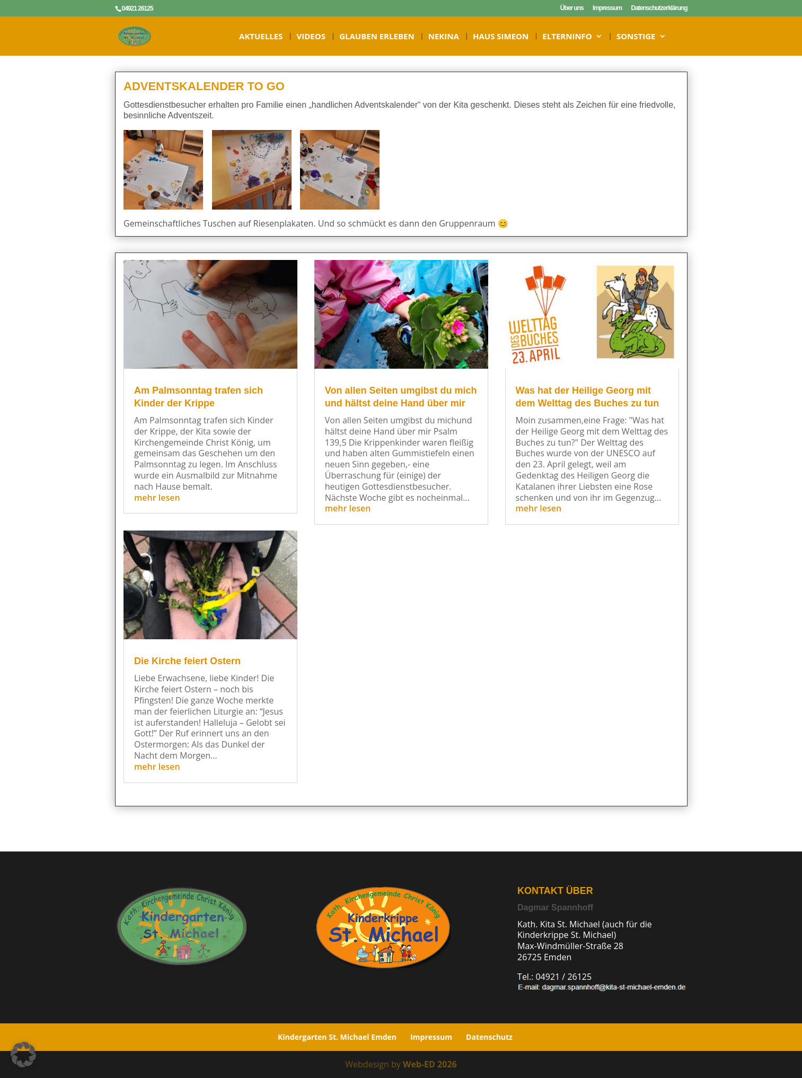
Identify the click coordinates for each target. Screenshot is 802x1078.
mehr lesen (156, 497)
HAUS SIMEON (500, 36)
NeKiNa (443, 36)
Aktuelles (261, 36)
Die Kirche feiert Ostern (186, 661)
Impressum (607, 8)
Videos (311, 36)
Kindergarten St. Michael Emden (337, 1037)
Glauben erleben (376, 36)
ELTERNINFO (567, 36)
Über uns (572, 8)
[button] (23, 1054)
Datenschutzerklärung (659, 8)
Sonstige (636, 36)
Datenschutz (489, 1037)
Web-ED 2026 (430, 1064)
